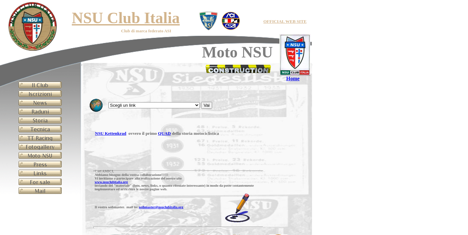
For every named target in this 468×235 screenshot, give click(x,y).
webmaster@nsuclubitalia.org (161, 207)
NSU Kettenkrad (110, 133)
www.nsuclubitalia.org (111, 182)
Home (293, 78)
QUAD (164, 133)
